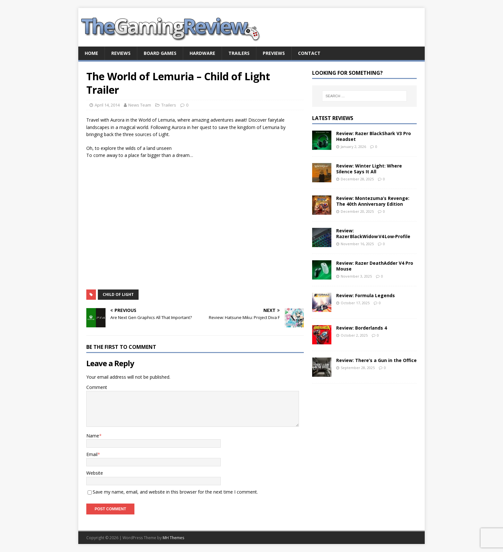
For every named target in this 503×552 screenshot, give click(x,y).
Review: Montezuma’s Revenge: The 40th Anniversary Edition (372, 201)
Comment (96, 387)
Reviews (121, 53)
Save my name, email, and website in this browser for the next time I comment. (175, 492)
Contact (309, 53)
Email (92, 454)
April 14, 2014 (107, 105)
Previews (274, 53)
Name (92, 436)
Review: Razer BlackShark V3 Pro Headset (373, 136)
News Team (139, 105)
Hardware (202, 53)
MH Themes (173, 537)
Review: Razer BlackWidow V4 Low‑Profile (373, 233)
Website (94, 473)
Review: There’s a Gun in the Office (376, 360)
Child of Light (118, 294)
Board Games (160, 53)
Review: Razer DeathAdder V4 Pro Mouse (374, 266)
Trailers (239, 53)
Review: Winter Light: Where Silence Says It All (369, 169)
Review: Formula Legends (365, 295)
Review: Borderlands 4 (361, 328)
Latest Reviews (332, 118)
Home (91, 53)
